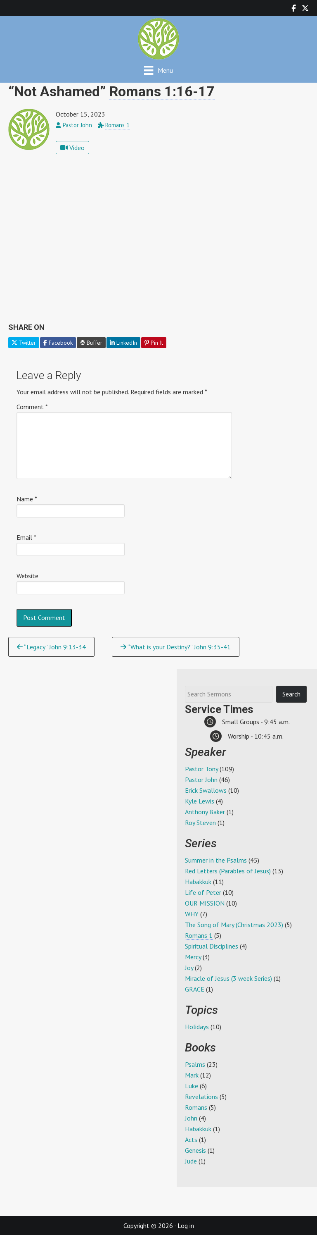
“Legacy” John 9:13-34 (51, 647)
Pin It (153, 342)
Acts (191, 1139)
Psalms (195, 1064)
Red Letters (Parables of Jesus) (228, 871)
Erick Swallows (206, 790)
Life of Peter (203, 892)
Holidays (197, 1027)
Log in (185, 1225)
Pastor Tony (201, 769)
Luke (191, 1086)
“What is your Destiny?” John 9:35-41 (176, 647)
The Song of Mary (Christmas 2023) (234, 924)
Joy (189, 967)
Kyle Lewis (199, 801)
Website (27, 576)
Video (72, 147)
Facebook (58, 342)
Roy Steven (200, 822)
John (191, 1118)
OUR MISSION (205, 903)
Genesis (195, 1150)
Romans (196, 1107)
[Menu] (158, 70)
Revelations (201, 1096)
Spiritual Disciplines (211, 946)
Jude (191, 1161)
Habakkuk (198, 881)
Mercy (193, 957)
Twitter (24, 342)
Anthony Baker (205, 812)
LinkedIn (123, 342)
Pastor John (201, 779)
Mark (192, 1075)
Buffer (91, 342)
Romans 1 (117, 125)
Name (27, 499)
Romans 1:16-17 (162, 91)
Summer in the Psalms (216, 860)
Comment (32, 407)
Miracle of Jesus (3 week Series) (228, 978)
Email (26, 537)
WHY (192, 914)
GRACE (194, 989)
